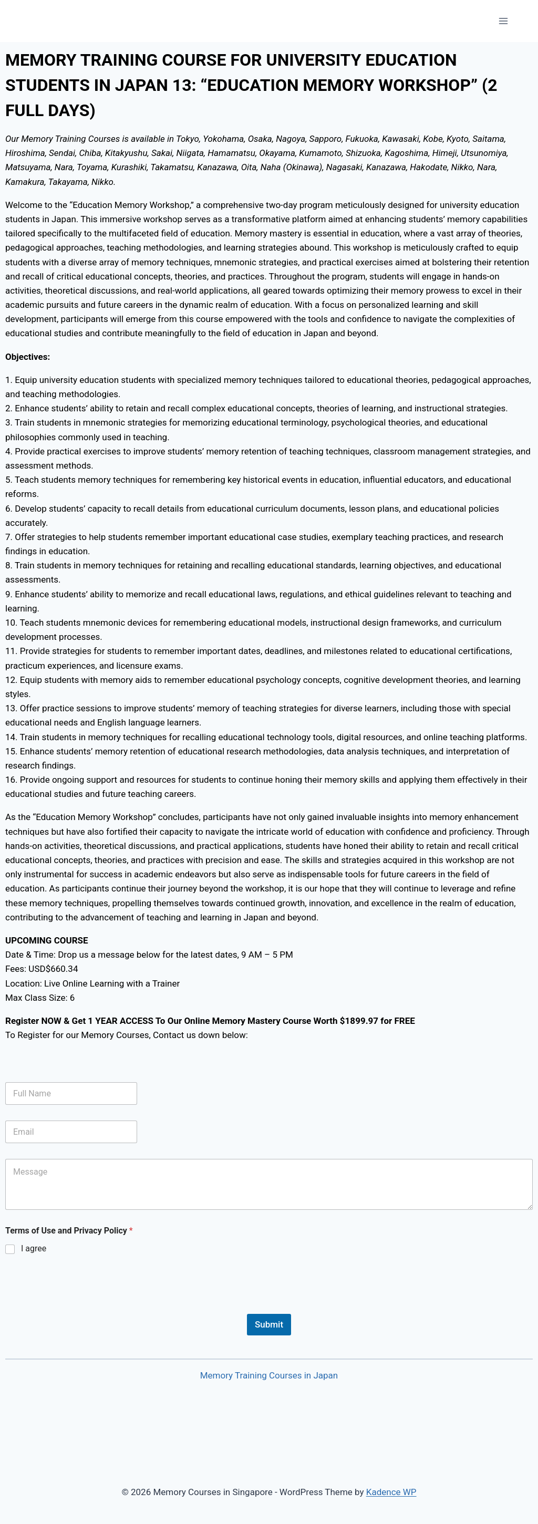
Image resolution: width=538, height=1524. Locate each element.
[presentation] (85, 1307)
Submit (269, 1324)
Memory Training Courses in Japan (269, 1375)
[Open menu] (503, 21)
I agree (33, 1248)
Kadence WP (391, 1492)
